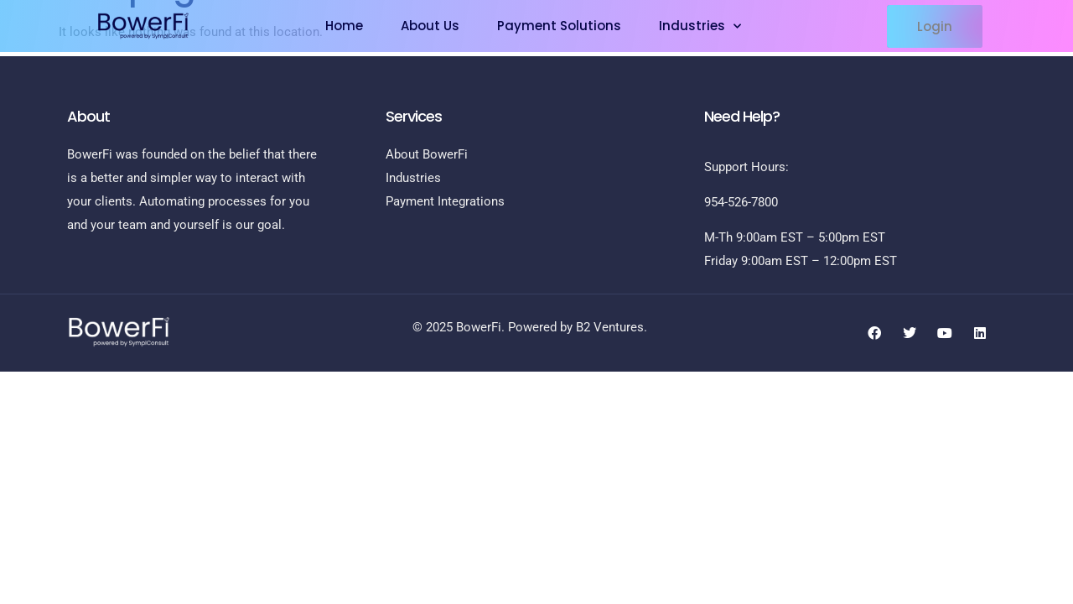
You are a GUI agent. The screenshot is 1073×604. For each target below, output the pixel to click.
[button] (934, 26)
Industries (700, 26)
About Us (430, 25)
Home (344, 25)
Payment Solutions (559, 25)
